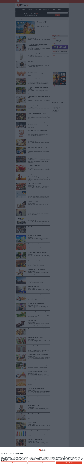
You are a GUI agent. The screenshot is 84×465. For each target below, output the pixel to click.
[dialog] (42, 456)
